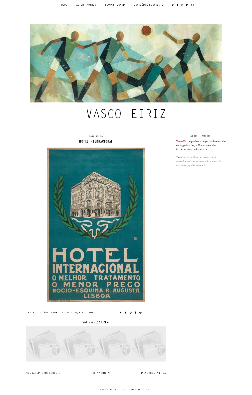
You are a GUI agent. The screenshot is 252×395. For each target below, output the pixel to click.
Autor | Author (86, 5)
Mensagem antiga (153, 373)
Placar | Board (115, 5)
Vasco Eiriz (182, 141)
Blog (64, 5)
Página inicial (101, 373)
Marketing (58, 312)
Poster (72, 312)
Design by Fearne (139, 390)
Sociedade (86, 312)
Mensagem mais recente (43, 373)
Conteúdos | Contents (148, 5)
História (43, 312)
